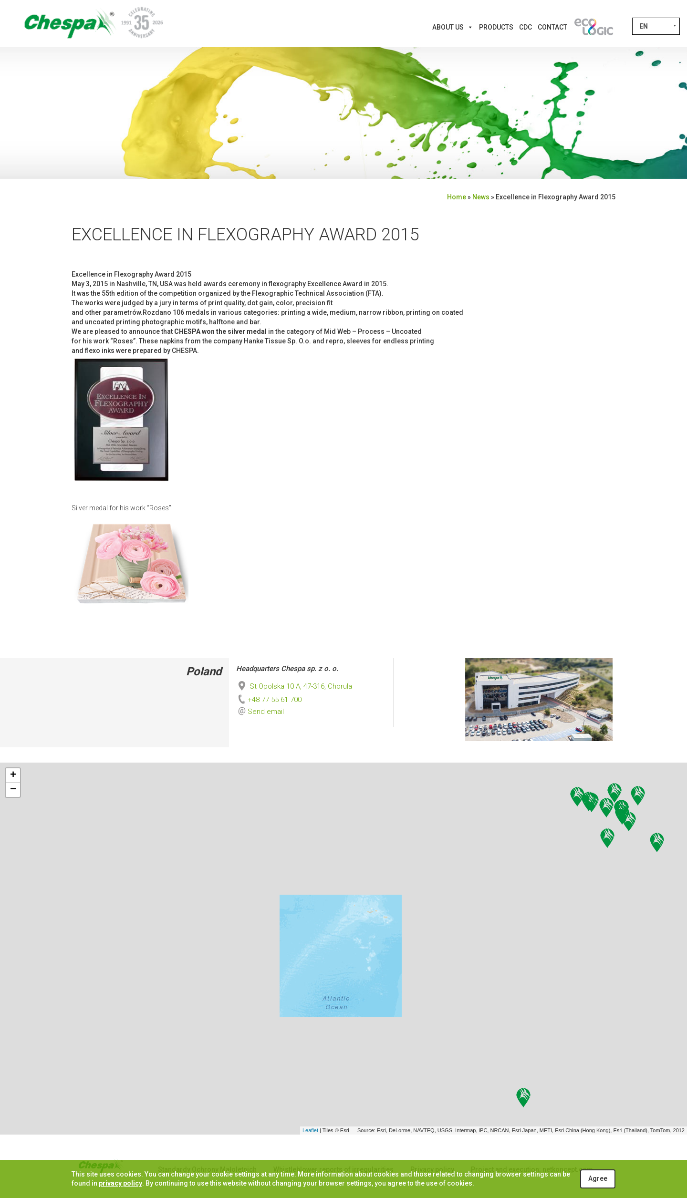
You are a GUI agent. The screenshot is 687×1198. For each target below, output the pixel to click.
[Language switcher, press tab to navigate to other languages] (656, 26)
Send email (266, 711)
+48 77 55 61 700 (269, 699)
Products (496, 27)
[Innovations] (593, 27)
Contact (552, 27)
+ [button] (13, 775)
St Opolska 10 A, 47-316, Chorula (294, 686)
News (480, 197)
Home (456, 197)
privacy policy (120, 1183)
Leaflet (310, 1130)
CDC (525, 27)
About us (452, 27)
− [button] (13, 790)
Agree (597, 1178)
